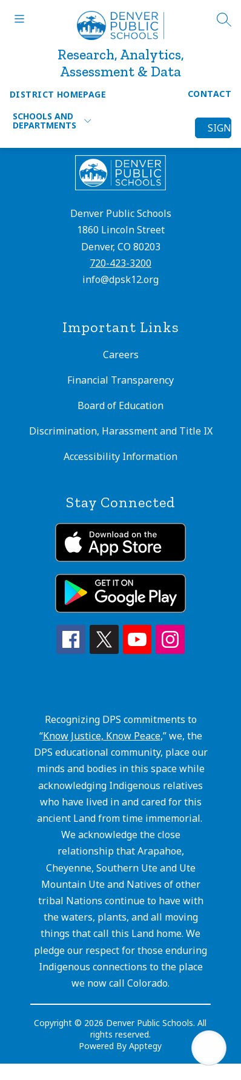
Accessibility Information (120, 456)
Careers (121, 354)
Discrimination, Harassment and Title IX (121, 431)
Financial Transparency (120, 380)
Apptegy (145, 1046)
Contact (209, 93)
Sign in (219, 128)
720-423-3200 (120, 263)
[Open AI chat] (208, 1047)
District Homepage (58, 94)
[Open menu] (19, 18)
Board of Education (120, 405)
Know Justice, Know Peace (101, 735)
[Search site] (224, 19)
